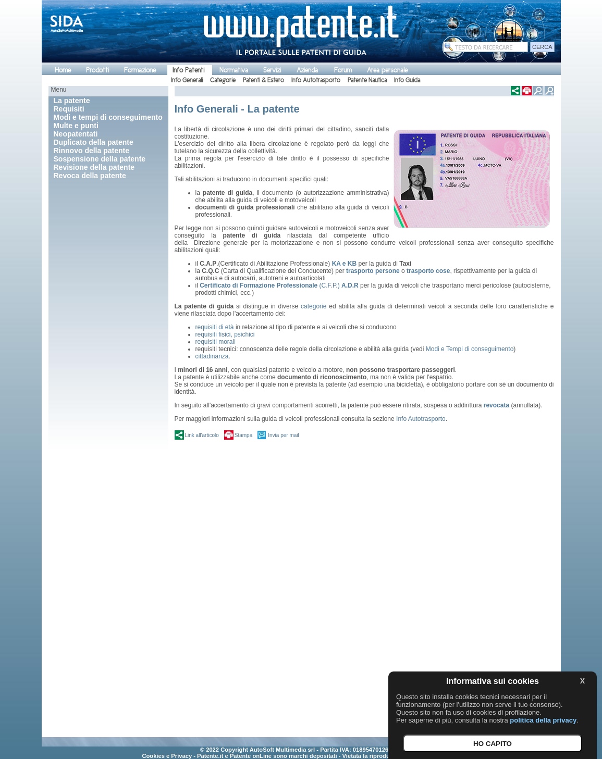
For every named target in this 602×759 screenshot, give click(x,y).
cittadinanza (212, 356)
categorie (313, 306)
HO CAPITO (492, 744)
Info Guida (407, 80)
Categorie (223, 80)
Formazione (140, 70)
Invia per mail (283, 435)
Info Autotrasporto (315, 80)
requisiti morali (215, 341)
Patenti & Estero (263, 80)
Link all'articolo (202, 435)
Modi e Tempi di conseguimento (470, 349)
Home (63, 70)
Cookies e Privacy (167, 756)
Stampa (243, 435)
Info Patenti (188, 70)
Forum (343, 70)
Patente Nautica (367, 80)
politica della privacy (543, 720)
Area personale (387, 70)
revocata (496, 405)
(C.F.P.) (279, 285)
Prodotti (97, 70)
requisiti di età (215, 327)
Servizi (272, 70)
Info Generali (187, 80)
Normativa (233, 70)
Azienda (307, 70)
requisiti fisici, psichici (225, 334)
